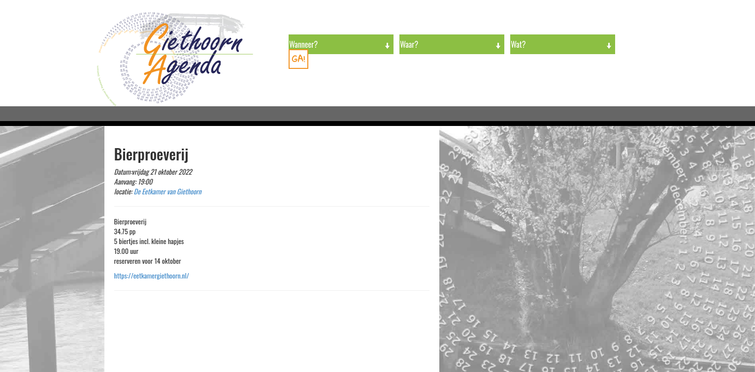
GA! (298, 58)
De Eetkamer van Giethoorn (167, 191)
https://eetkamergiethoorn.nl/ (151, 275)
